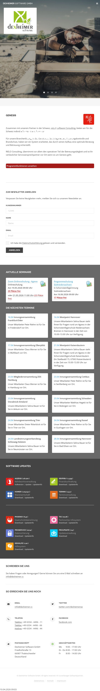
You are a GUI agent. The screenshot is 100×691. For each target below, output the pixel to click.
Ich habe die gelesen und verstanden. (38, 243)
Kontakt (50, 680)
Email (8, 230)
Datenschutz (39, 680)
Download (63, 484)
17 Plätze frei (60, 297)
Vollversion (19, 484)
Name (8, 218)
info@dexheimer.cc (15, 576)
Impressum (61, 680)
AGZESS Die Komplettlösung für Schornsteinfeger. (50, 132)
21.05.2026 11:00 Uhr (23, 295)
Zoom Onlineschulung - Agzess (23, 281)
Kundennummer (13, 205)
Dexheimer (18, 3)
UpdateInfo (37, 484)
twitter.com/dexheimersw (71, 606)
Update (28, 484)
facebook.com (65, 622)
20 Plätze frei (14, 291)
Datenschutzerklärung (32, 243)
